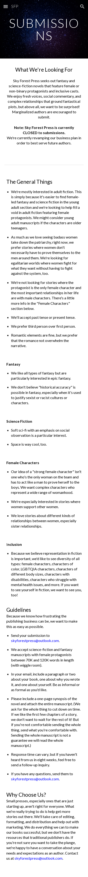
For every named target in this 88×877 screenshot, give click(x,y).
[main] (44, 29)
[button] (5, 6)
